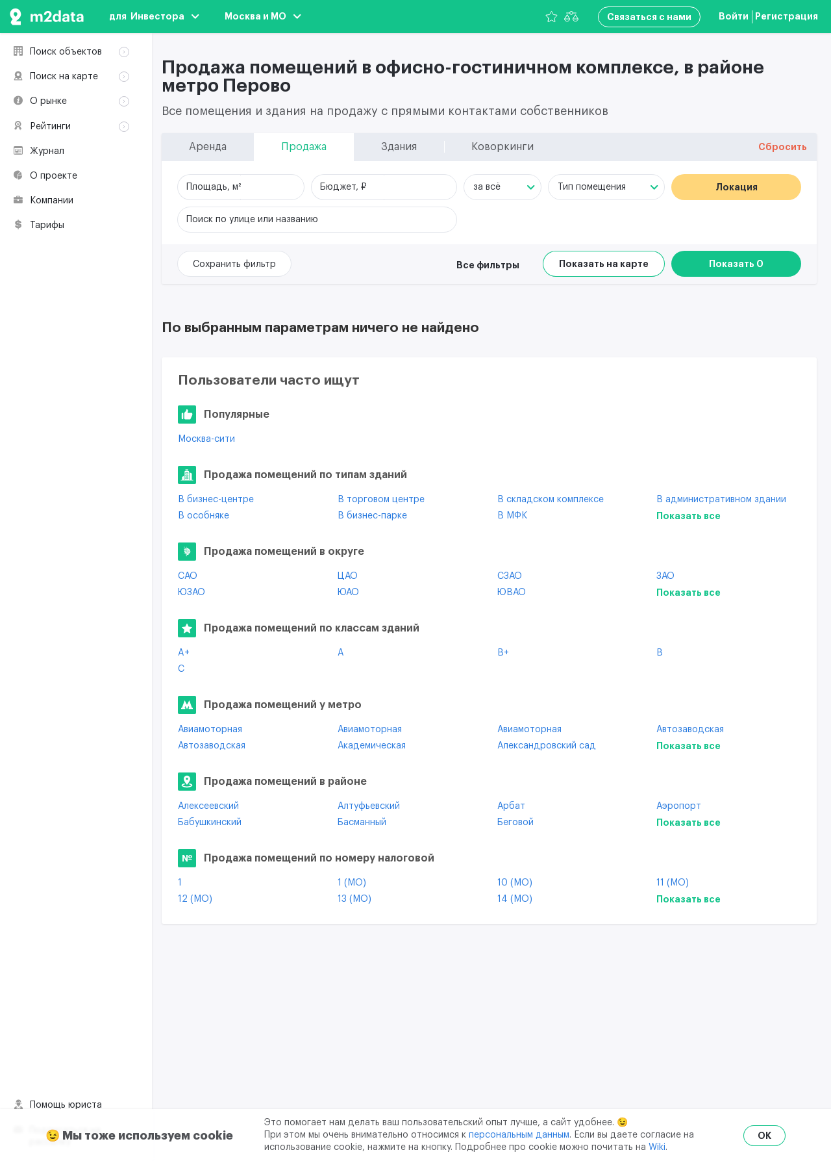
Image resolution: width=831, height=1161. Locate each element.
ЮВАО (511, 592)
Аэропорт (678, 806)
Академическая (372, 745)
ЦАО (348, 576)
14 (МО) (514, 899)
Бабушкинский (210, 822)
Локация (736, 187)
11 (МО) (672, 882)
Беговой (515, 822)
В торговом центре (381, 499)
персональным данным (519, 1135)
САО (187, 576)
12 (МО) (195, 899)
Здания (53, 104)
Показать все (688, 515)
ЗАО (665, 576)
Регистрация (786, 16)
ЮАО (348, 592)
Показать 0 (736, 263)
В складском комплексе (550, 499)
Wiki (657, 1147)
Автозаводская (690, 729)
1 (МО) (352, 882)
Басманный (362, 822)
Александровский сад (546, 745)
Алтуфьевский (369, 806)
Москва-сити (206, 439)
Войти (734, 16)
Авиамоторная (210, 729)
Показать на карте (604, 263)
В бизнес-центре (216, 499)
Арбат (511, 806)
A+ (184, 652)
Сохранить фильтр (234, 264)
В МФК (512, 515)
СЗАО (509, 576)
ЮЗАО (191, 592)
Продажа (58, 87)
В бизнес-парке (372, 515)
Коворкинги (64, 121)
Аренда (54, 70)
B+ (503, 652)
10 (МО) (514, 882)
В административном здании (721, 499)
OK (764, 1135)
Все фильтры (487, 265)
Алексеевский (208, 806)
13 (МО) (354, 899)
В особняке (203, 515)
